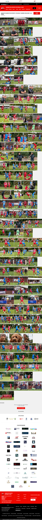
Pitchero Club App (37, 513)
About (21, 506)
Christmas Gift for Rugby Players (36, 515)
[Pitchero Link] (39, 4)
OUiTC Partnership (3, 4)
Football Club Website (13, 513)
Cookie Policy (28, 508)
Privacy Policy (23, 508)
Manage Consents (33, 508)
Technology (32, 506)
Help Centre (17, 506)
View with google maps (6, 502)
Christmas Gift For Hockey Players (21, 517)
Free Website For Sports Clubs (6, 513)
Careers (28, 506)
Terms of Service (18, 508)
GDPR (36, 506)
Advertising (24, 506)
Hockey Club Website (25, 513)
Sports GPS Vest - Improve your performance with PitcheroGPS (15, 515)
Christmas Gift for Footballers (28, 515)
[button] (6, 9)
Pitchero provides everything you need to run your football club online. (8, 508)
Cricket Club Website (19, 513)
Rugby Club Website (31, 513)
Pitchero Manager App (4, 515)
